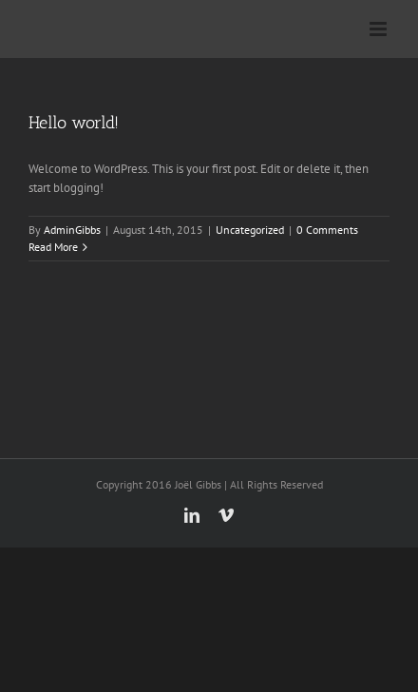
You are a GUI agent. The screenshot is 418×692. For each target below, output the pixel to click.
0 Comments (327, 229)
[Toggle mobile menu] (380, 29)
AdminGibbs (72, 229)
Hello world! (73, 122)
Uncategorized (250, 229)
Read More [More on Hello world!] (53, 247)
